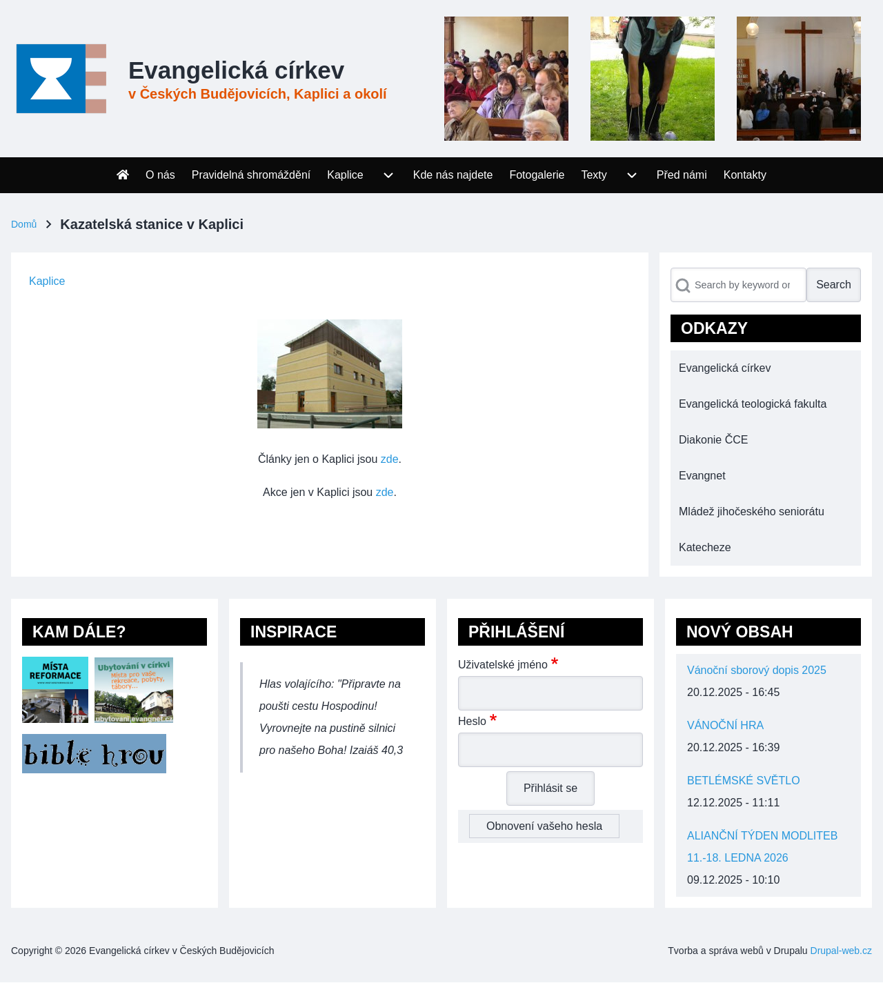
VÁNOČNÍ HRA (725, 725)
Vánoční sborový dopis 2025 (756, 670)
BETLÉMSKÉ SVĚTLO (743, 780)
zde (390, 459)
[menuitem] (122, 175)
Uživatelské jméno (503, 665)
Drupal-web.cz (841, 950)
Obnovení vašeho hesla (544, 826)
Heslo (472, 721)
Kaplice (47, 281)
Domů (24, 224)
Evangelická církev (236, 70)
